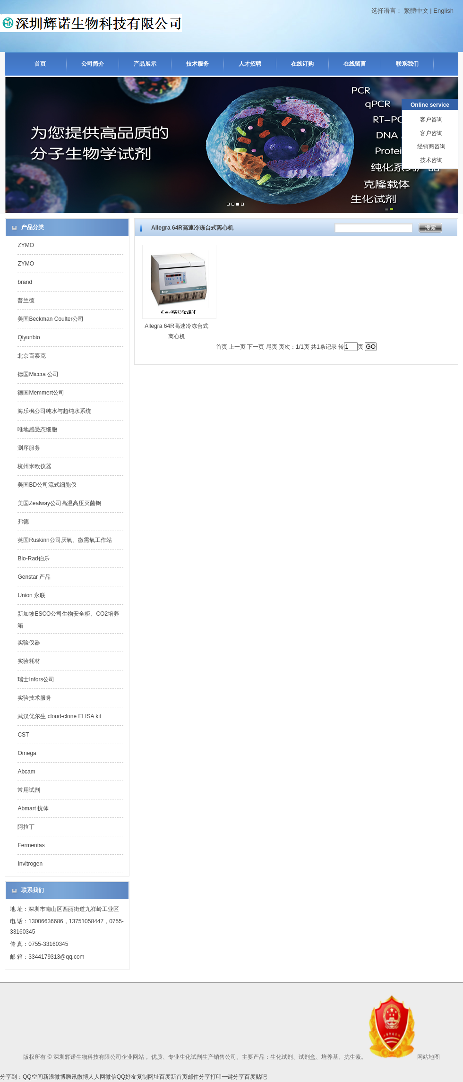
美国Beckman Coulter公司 (50, 319)
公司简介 (92, 63)
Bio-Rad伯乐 (33, 558)
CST (23, 734)
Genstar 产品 (34, 577)
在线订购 (302, 63)
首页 (40, 63)
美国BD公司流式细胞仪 (47, 484)
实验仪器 (28, 642)
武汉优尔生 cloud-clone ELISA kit (59, 716)
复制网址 (148, 1076)
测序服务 (28, 448)
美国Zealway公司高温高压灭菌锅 (59, 503)
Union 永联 (31, 595)
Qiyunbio (28, 337)
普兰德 (25, 300)
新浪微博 (54, 1076)
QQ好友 (127, 1076)
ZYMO (25, 245)
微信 (111, 1076)
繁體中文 (416, 10)
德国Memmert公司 (40, 392)
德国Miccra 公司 (38, 374)
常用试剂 (28, 790)
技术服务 (197, 63)
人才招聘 (250, 63)
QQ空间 (33, 1076)
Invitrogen (30, 863)
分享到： (11, 1076)
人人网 (96, 1076)
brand (24, 282)
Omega (26, 753)
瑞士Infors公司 (35, 679)
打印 (216, 1076)
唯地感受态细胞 (37, 429)
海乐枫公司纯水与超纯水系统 (54, 411)
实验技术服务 (34, 698)
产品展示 (145, 63)
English (443, 10)
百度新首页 (173, 1076)
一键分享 (233, 1076)
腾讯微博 (77, 1076)
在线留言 (354, 63)
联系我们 (407, 63)
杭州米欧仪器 (34, 466)
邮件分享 (199, 1076)
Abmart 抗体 (33, 808)
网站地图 (428, 1057)
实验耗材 (28, 661)
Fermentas (30, 845)
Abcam (26, 771)
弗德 (23, 521)
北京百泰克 (31, 355)
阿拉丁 (25, 827)
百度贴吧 (255, 1076)
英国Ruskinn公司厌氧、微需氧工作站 (64, 540)
